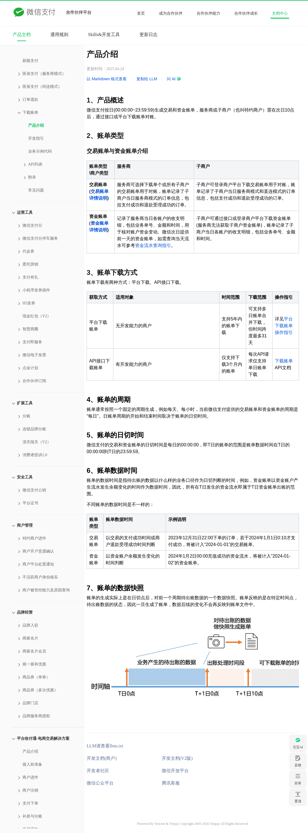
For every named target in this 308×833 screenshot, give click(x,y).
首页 (141, 13)
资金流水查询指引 (153, 245)
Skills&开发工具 (104, 34)
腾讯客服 (171, 783)
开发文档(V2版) (177, 758)
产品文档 (22, 34)
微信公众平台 (100, 783)
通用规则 (59, 34)
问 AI (174, 79)
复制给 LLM (146, 79)
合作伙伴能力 (208, 13)
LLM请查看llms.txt (105, 745)
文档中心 (280, 13)
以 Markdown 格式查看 (107, 79)
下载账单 (284, 360)
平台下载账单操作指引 (284, 326)
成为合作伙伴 (171, 13)
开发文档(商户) (102, 758)
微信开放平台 (175, 770)
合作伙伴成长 (246, 13)
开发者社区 (98, 770)
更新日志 (149, 34)
